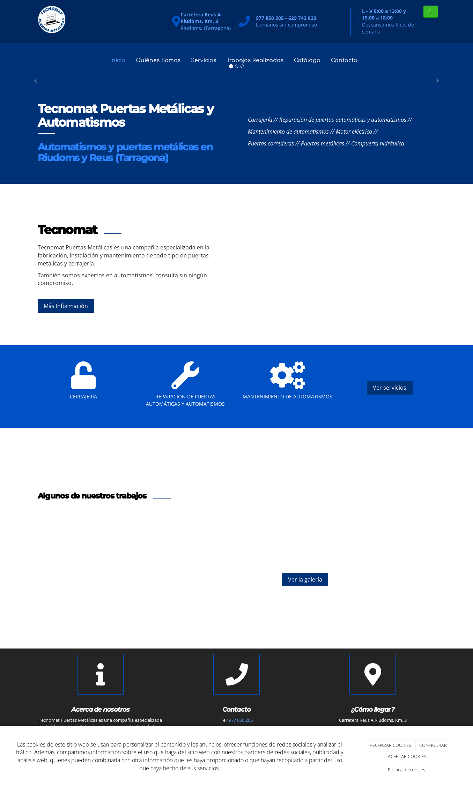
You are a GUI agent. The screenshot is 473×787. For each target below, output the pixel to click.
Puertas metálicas (322, 143)
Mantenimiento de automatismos (288, 131)
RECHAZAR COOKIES (390, 745)
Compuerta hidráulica (377, 143)
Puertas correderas (271, 143)
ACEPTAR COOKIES (407, 756)
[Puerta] (384, 264)
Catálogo (310, 60)
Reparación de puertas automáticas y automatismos (342, 119)
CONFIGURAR (433, 745)
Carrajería (260, 119)
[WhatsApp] (430, 12)
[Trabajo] (293, 264)
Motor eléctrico (354, 131)
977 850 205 (241, 720)
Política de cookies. (407, 769)
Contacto (347, 60)
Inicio (115, 60)
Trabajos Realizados (257, 60)
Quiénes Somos (156, 60)
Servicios (203, 60)
